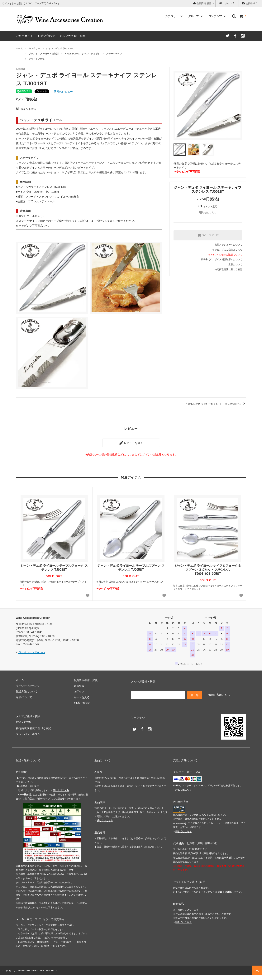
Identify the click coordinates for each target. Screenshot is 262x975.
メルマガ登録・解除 (72, 35)
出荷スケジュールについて (228, 244)
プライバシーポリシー (29, 733)
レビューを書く (131, 443)
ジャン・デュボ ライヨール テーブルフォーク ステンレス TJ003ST (54, 567)
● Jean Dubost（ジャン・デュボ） (82, 53)
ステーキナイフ (114, 53)
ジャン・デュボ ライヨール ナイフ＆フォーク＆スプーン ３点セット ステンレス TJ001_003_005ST (208, 569)
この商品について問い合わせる (203, 404)
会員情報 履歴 (204, 3)
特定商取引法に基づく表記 (228, 269)
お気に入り (208, 213)
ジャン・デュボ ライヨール (60, 48)
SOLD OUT (208, 235)
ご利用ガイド (24, 35)
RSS (18, 721)
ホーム (19, 48)
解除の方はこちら (219, 694)
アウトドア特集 (37, 59)
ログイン (227, 3)
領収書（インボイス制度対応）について (221, 259)
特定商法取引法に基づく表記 (33, 727)
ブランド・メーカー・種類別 (44, 53)
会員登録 (250, 3)
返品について (235, 264)
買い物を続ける (235, 404)
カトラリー (34, 48)
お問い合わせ (46, 35)
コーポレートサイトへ (31, 652)
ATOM (27, 721)
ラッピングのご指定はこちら (227, 249)
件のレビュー (63, 91)
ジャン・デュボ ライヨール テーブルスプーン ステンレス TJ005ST (130, 567)
